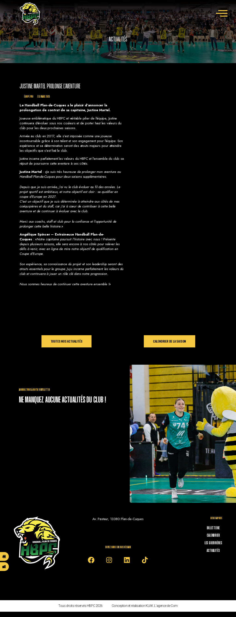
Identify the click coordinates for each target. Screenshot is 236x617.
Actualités (216, 547)
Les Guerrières (215, 540)
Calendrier (216, 534)
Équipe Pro (28, 96)
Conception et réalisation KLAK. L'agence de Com (145, 611)
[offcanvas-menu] (221, 13)
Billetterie (216, 528)
